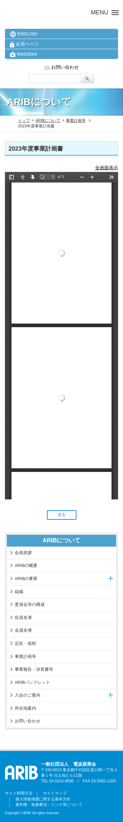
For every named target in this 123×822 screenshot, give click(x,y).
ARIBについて (47, 120)
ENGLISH (23, 34)
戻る (62, 515)
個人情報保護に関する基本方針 (41, 799)
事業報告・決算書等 (34, 669)
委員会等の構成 (30, 604)
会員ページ (24, 44)
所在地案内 (25, 708)
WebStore (23, 54)
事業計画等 (76, 120)
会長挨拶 (23, 552)
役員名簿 (23, 617)
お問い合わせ (61, 67)
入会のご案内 (27, 695)
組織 (19, 591)
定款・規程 (25, 643)
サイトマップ (53, 793)
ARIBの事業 (26, 578)
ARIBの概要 (26, 565)
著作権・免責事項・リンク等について (46, 804)
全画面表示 (106, 167)
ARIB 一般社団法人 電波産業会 (42, 12)
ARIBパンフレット (32, 682)
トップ (24, 120)
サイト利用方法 (18, 793)
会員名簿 (23, 630)
